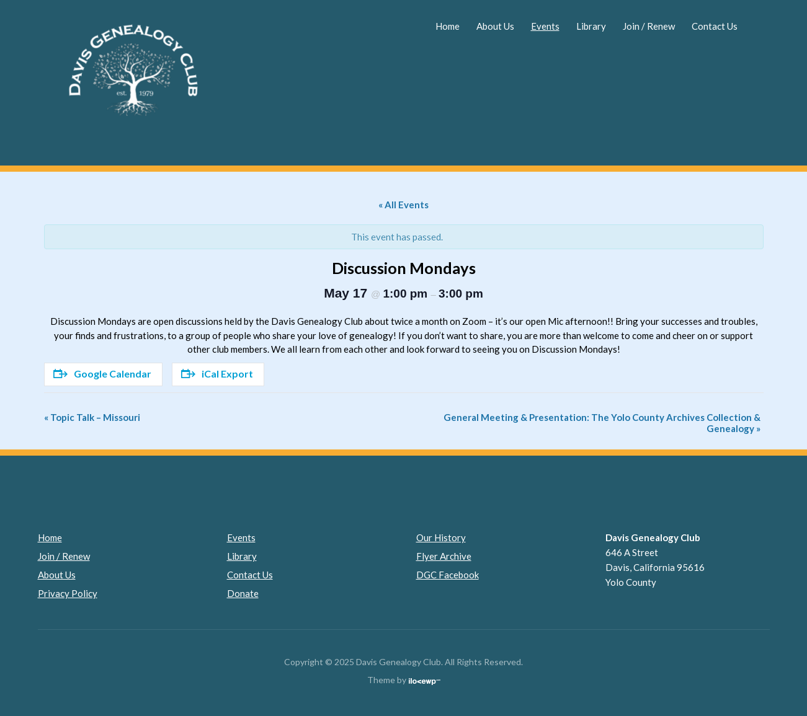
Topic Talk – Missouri (92, 417)
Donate (243, 593)
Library (591, 26)
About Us (495, 26)
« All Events (403, 204)
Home (447, 26)
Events (545, 26)
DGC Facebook (447, 574)
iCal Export (217, 373)
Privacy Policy (67, 593)
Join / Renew (649, 26)
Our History (441, 537)
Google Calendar (102, 373)
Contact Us (715, 26)
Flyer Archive (443, 556)
